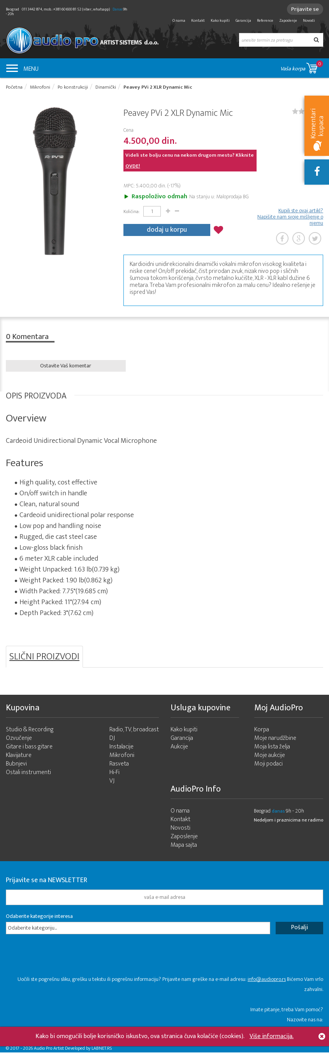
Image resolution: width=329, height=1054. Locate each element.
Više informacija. (272, 1036)
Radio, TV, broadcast (134, 731)
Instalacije (121, 748)
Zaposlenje (288, 20)
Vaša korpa (301, 66)
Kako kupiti (220, 20)
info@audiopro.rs (267, 980)
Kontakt (198, 20)
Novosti (309, 20)
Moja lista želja (272, 748)
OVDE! (132, 167)
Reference (265, 20)
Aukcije (179, 748)
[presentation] (65, 961)
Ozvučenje (19, 739)
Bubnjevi (16, 765)
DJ (112, 739)
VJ (111, 782)
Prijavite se (304, 9)
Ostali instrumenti (28, 774)
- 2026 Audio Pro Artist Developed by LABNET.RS (66, 1050)
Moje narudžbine (275, 739)
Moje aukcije (269, 757)
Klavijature (19, 757)
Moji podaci (268, 765)
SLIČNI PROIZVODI (44, 658)
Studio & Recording (30, 731)
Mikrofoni (121, 757)
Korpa (261, 731)
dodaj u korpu (167, 230)
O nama (178, 20)
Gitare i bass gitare (29, 748)
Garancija (243, 20)
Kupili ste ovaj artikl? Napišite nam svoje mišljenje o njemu (290, 217)
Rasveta (119, 765)
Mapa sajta (184, 846)
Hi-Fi (114, 774)
